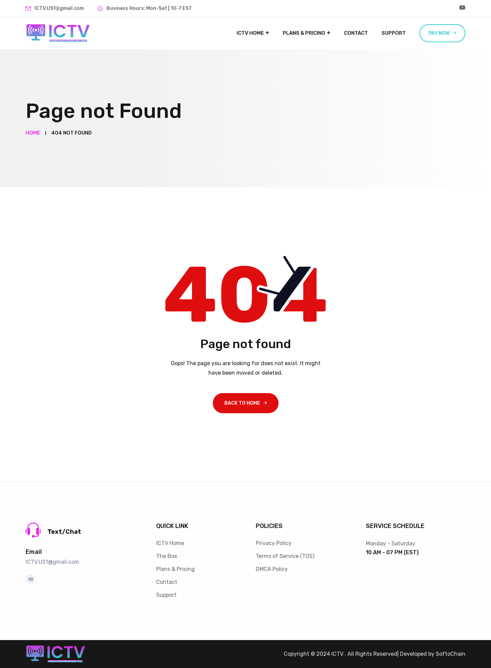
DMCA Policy (272, 569)
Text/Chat (64, 531)
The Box (166, 556)
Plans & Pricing (304, 33)
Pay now (439, 33)
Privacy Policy (274, 543)
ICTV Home (250, 33)
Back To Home (242, 403)
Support (394, 33)
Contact (356, 33)
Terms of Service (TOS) (285, 556)
